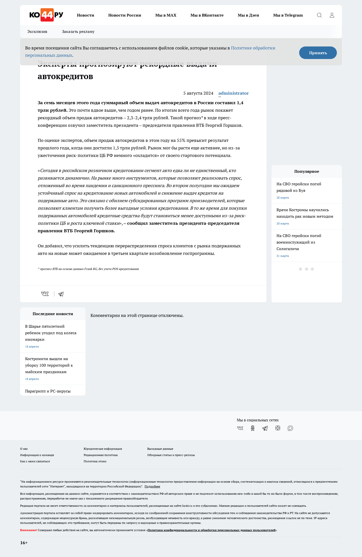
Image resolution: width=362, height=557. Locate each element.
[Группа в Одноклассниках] (252, 428)
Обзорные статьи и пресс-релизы (171, 455)
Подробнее (152, 486)
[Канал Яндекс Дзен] (278, 428)
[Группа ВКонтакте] (240, 428)
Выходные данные (160, 449)
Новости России (124, 15)
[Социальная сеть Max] (290, 428)
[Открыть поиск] (319, 15)
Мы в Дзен (248, 15)
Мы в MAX (165, 15)
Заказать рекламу (78, 31)
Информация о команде (37, 455)
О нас (24, 449)
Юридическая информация (103, 449)
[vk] (45, 293)
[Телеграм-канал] (265, 428)
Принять (318, 52)
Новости (85, 15)
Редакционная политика (101, 455)
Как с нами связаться (35, 461)
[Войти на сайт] (332, 15)
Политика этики (95, 461)
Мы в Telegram (288, 15)
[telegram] (63, 293)
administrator (233, 93)
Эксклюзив (37, 31)
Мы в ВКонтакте (207, 15)
